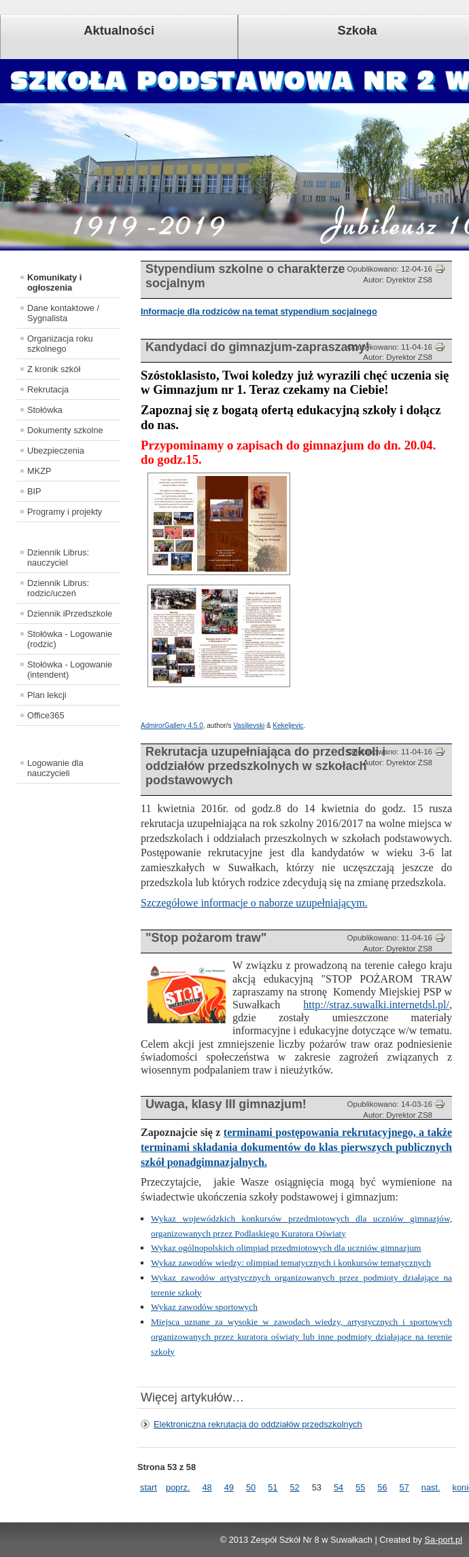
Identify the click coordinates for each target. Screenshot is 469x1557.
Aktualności (119, 30)
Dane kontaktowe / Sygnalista (63, 313)
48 (206, 1487)
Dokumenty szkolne (65, 430)
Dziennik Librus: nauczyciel (58, 557)
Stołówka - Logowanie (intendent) (69, 669)
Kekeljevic (288, 725)
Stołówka (45, 410)
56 (382, 1487)
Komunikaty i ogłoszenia (54, 282)
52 (294, 1487)
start (148, 1487)
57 (404, 1487)
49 (229, 1487)
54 (338, 1487)
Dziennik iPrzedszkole (69, 613)
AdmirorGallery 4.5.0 (172, 725)
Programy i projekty (64, 512)
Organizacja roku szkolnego (60, 343)
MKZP (39, 471)
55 (360, 1487)
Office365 (46, 715)
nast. (430, 1487)
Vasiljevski (248, 725)
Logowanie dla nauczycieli (55, 768)
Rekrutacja (48, 389)
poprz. (178, 1487)
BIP (34, 491)
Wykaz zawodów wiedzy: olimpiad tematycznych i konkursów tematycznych (291, 1263)
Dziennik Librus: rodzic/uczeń (58, 588)
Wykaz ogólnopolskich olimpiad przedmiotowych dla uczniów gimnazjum (286, 1248)
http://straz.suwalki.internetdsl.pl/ (376, 1004)
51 (272, 1487)
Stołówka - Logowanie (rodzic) (69, 639)
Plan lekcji (47, 695)
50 (251, 1487)
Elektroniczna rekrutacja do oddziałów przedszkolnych (258, 1424)
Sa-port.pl (443, 1540)
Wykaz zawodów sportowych (204, 1307)
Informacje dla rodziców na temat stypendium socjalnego (259, 311)
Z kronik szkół (53, 369)
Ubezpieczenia (55, 450)
